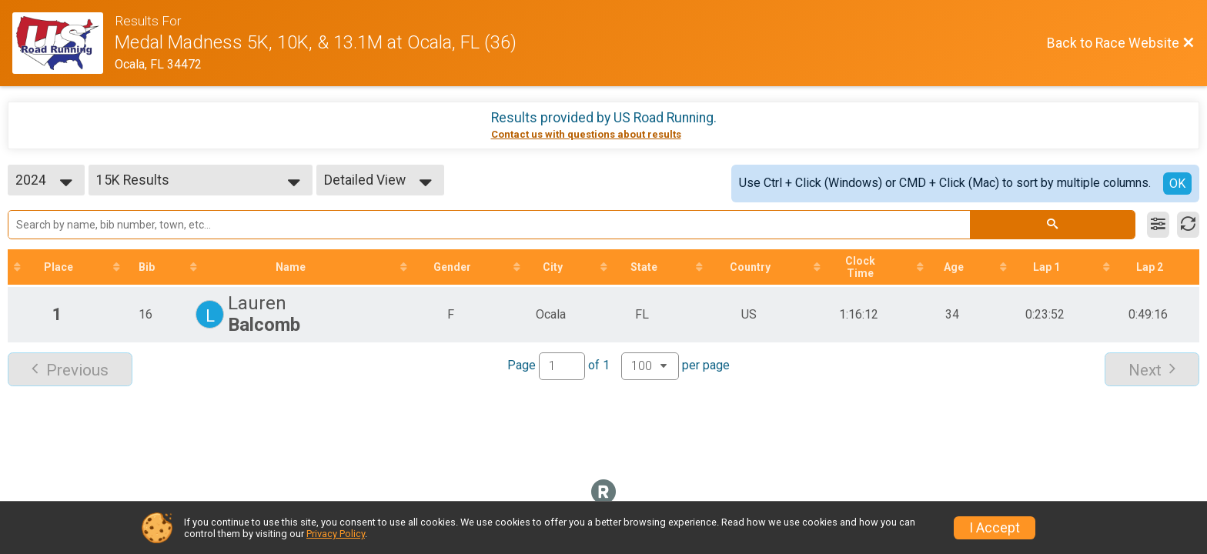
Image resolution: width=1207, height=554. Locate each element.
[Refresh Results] (1188, 225)
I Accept (994, 528)
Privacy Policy (335, 533)
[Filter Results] (1158, 225)
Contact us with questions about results (586, 134)
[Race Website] (63, 43)
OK (1177, 183)
